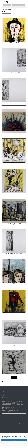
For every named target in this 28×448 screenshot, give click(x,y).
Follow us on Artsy (5, 395)
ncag (3, 9)
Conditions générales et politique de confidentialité (8, 390)
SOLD (14, 377)
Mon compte (3, 389)
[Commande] (6, 13)
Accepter (14, 440)
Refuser (14, 442)
